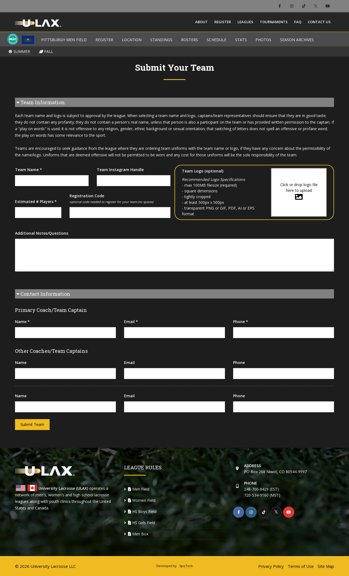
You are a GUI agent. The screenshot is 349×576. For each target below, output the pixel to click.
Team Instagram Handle (120, 169)
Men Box (138, 533)
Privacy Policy (271, 566)
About (201, 21)
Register (222, 21)
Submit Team (32, 424)
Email (129, 362)
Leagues (245, 21)
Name (20, 362)
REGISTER (104, 39)
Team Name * (28, 169)
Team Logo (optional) (202, 171)
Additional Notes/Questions (41, 233)
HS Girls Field (141, 522)
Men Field (138, 489)
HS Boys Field (142, 511)
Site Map (326, 566)
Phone (239, 362)
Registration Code (111, 198)
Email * (131, 321)
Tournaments (274, 21)
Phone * (240, 321)
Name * (22, 321)
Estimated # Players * (36, 201)
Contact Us (319, 21)
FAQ (297, 21)
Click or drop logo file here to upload (299, 191)
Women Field (141, 500)
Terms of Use (301, 566)
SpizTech (186, 566)
